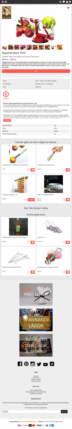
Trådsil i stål (40, 237)
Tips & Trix (36, 378)
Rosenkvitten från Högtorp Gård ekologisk (14, 237)
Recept (36, 376)
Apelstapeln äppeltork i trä (10, 195)
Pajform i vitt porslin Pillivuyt (45, 195)
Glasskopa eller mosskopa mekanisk (48, 267)
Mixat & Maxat (36, 379)
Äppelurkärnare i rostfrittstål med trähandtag (15, 165)
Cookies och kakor (36, 394)
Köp (68, 199)
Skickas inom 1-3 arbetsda (44, 84)
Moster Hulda (41, 208)
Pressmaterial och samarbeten (36, 392)
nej (55, 125)
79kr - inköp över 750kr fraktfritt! (46, 81)
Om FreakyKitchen (36, 390)
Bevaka (31, 200)
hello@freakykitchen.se (29, 422)
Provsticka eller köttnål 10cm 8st (11, 267)
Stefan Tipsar (36, 381)
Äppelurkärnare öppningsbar (45, 165)
